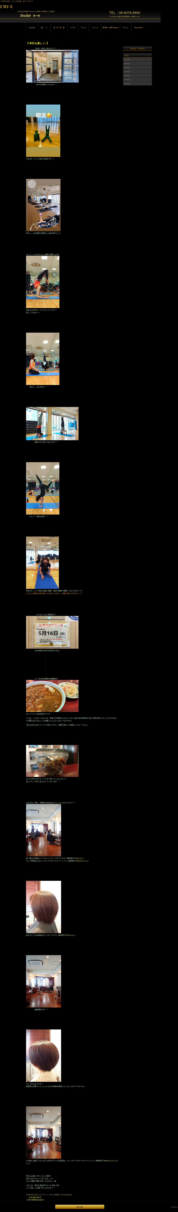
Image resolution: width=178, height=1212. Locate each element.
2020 (128, 84)
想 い (44, 28)
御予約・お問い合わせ (110, 28)
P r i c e (84, 28)
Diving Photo (138, 28)
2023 (128, 71)
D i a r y (125, 28)
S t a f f (73, 28)
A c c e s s (95, 28)
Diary (51, 1195)
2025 (128, 64)
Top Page (32, 28)
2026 (128, 60)
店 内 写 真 (59, 28)
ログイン (174, 1207)
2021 (128, 79)
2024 (128, 68)
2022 (128, 76)
